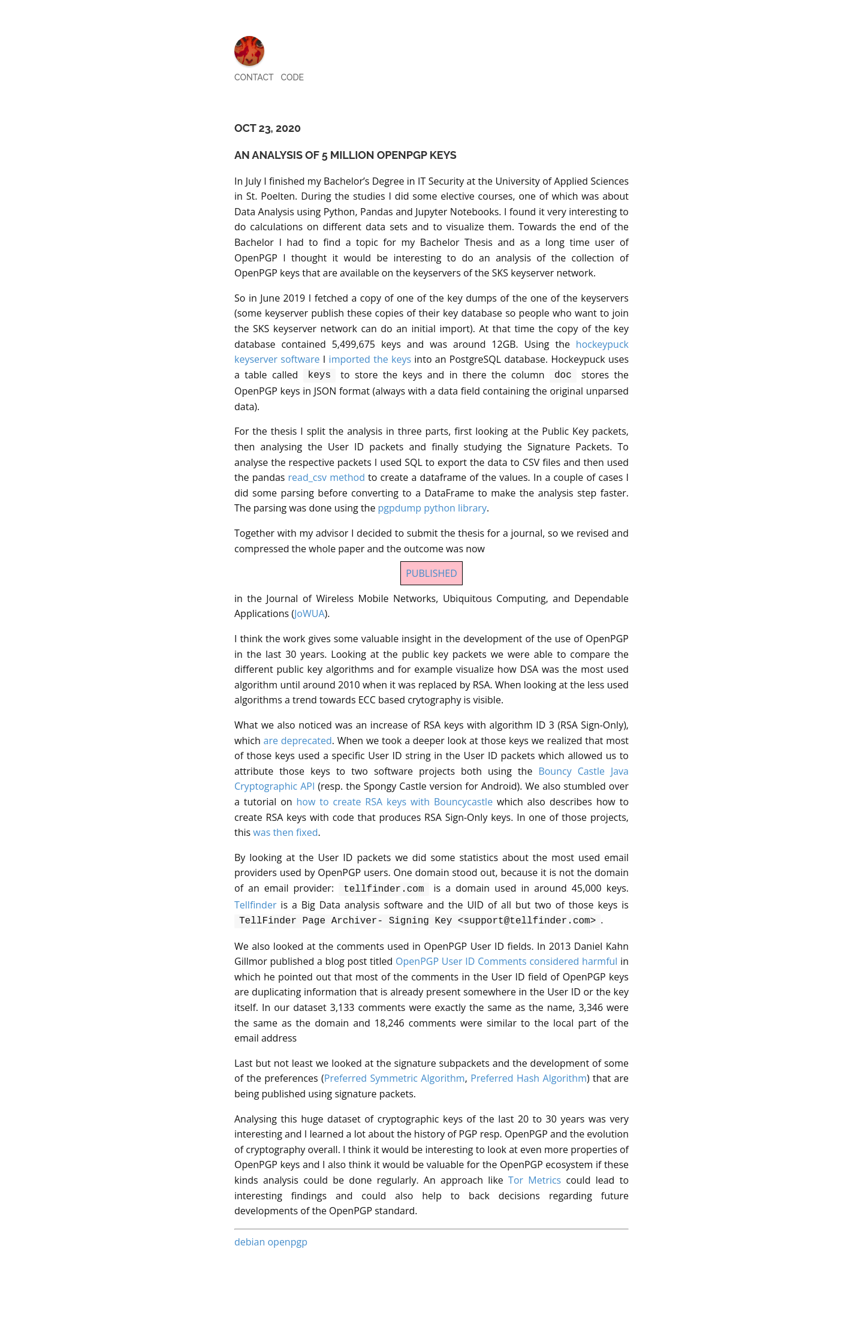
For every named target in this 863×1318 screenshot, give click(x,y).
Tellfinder (255, 902)
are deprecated (297, 739)
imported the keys (370, 359)
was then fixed (285, 831)
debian (249, 1238)
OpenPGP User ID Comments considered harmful (506, 957)
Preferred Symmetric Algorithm (394, 1074)
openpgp (287, 1238)
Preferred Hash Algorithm (528, 1074)
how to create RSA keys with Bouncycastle (395, 800)
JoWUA (309, 612)
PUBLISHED (431, 572)
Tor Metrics (534, 1176)
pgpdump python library (432, 506)
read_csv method (326, 476)
